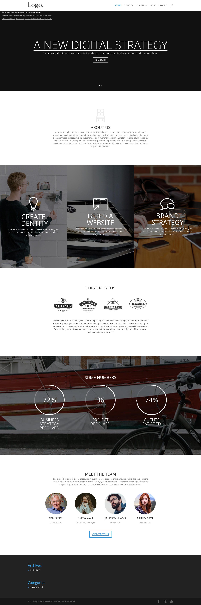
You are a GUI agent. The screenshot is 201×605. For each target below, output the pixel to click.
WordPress (45, 601)
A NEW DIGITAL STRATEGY (100, 44)
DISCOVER (100, 59)
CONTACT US (100, 534)
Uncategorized (36, 587)
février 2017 (35, 570)
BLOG (153, 5)
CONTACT (163, 5)
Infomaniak (70, 601)
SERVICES (128, 5)
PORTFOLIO (141, 5)
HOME (118, 5)
